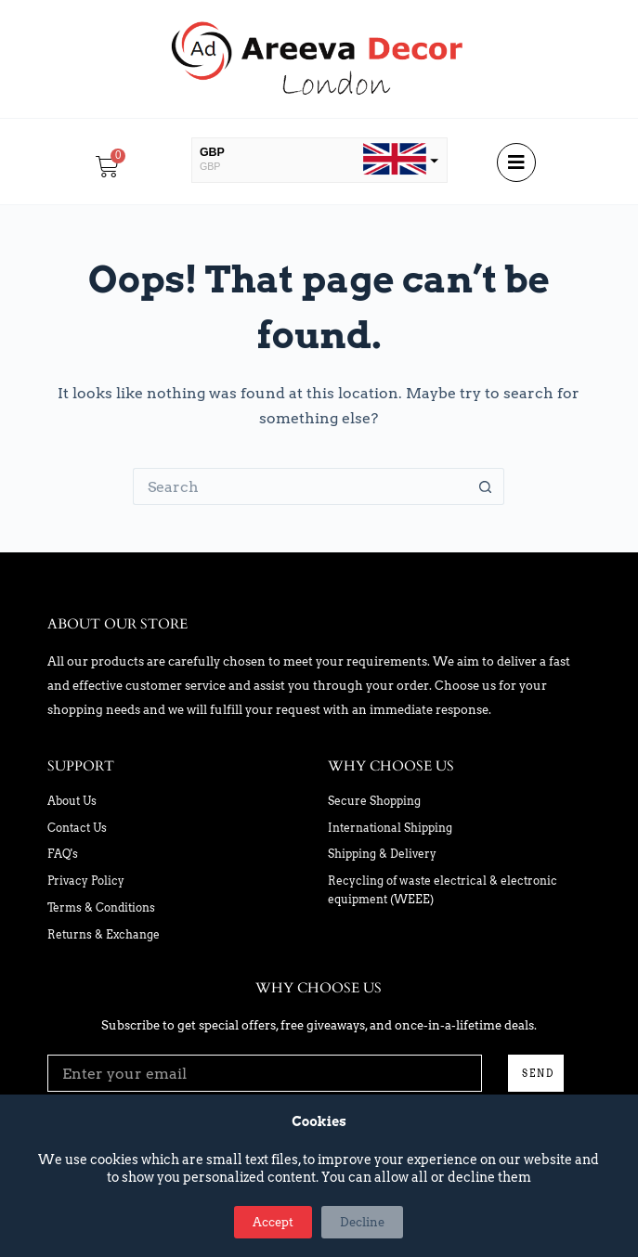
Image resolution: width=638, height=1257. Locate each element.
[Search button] (485, 486)
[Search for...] (300, 486)
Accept (273, 1222)
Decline (362, 1222)
